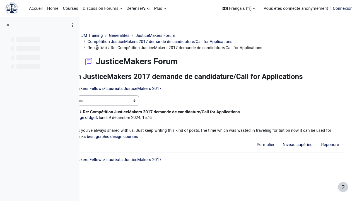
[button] (239, 8)
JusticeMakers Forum (178, 35)
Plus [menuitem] (158, 8)
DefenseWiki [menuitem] (137, 8)
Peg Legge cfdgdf (131, 126)
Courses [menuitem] (70, 8)
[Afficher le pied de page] (343, 187)
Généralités (140, 35)
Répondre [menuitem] (322, 154)
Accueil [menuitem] (36, 8)
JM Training (113, 35)
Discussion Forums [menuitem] (101, 8)
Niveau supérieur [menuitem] (290, 154)
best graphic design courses (218, 146)
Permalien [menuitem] (258, 154)
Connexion (343, 8)
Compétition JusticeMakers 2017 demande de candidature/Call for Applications (182, 41)
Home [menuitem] (52, 8)
